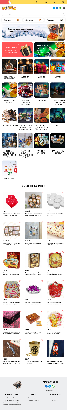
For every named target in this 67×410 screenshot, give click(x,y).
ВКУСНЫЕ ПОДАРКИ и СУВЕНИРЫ (25, 93)
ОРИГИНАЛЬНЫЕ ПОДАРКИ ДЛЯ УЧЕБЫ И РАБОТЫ (25, 119)
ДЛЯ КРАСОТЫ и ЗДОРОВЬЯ (57, 143)
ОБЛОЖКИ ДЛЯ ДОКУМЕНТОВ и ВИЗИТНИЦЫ (41, 119)
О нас (55, 398)
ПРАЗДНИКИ (9, 170)
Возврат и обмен (33, 400)
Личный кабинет (12, 398)
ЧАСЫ (57, 117)
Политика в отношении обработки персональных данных (12, 401)
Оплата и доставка (33, 398)
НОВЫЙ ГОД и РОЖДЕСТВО (9, 69)
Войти (37, 2)
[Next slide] (61, 33)
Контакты (55, 400)
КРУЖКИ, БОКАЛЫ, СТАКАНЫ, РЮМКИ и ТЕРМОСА (57, 93)
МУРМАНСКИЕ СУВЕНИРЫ (9, 92)
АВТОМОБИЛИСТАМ (9, 117)
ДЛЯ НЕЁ (41, 68)
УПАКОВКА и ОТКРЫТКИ (41, 143)
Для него (29, 20)
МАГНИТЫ (41, 91)
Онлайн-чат (49, 390)
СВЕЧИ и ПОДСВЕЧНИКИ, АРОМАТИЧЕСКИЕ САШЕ (9, 145)
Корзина (63, 2)
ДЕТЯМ (57, 68)
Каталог (4, 2)
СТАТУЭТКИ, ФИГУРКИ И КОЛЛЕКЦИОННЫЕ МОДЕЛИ (25, 145)
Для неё (7, 20)
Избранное (55, 2)
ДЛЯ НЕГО (25, 68)
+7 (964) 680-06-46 (50, 382)
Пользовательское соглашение (12, 404)
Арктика (50, 20)
